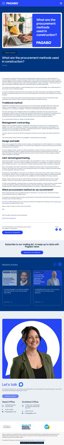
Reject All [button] (30, 442)
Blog (3, 209)
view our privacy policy (39, 440)
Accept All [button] (23, 442)
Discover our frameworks (13, 232)
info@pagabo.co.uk (10, 412)
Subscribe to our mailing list (32, 252)
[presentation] (55, 265)
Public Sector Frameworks (9, 218)
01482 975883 (9, 410)
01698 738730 (29, 412)
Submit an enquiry (11, 397)
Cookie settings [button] (39, 442)
